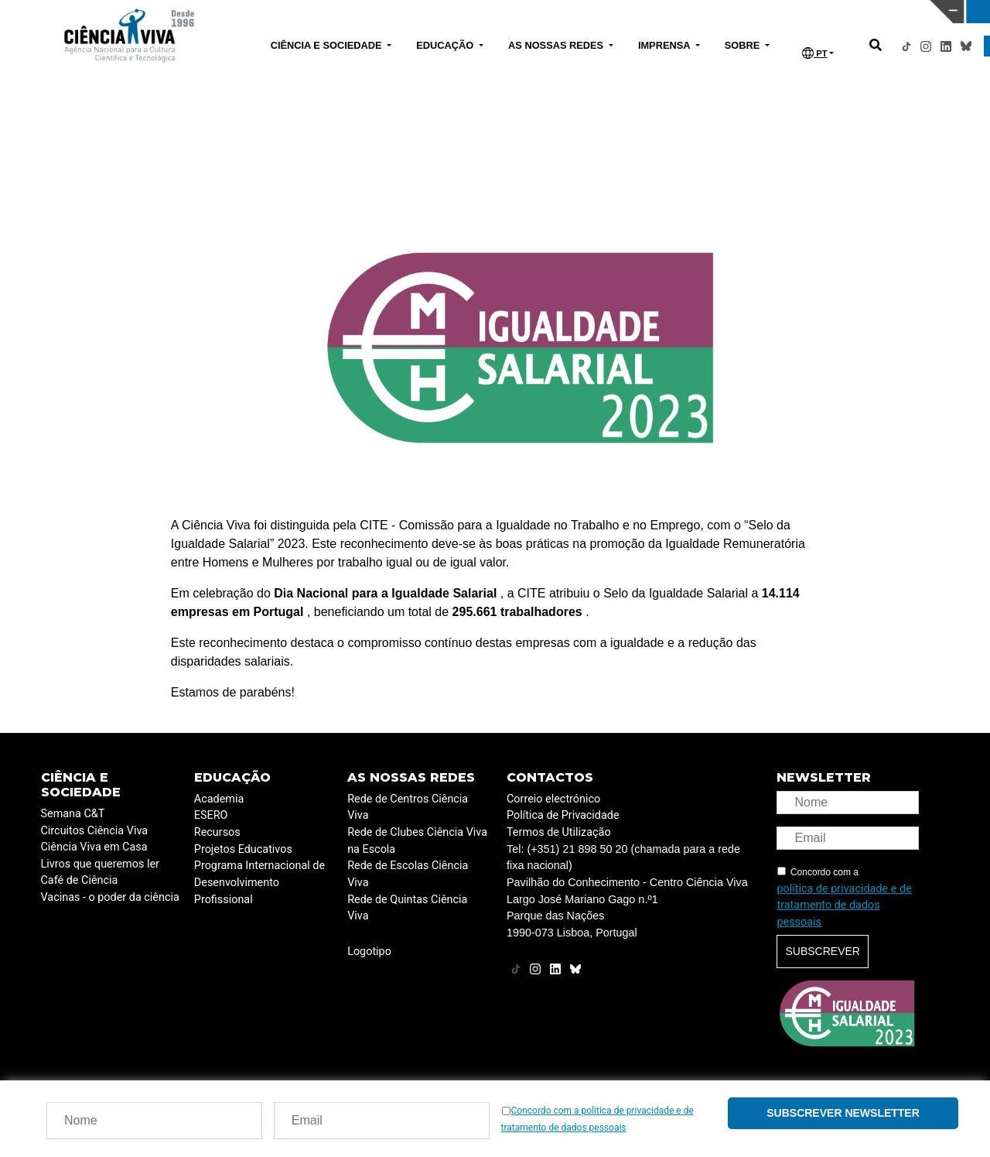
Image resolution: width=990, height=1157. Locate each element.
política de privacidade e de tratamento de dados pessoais (844, 905)
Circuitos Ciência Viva (94, 830)
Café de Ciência (79, 880)
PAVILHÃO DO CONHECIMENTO (436, 10)
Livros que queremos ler (100, 864)
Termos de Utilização (559, 832)
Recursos (217, 832)
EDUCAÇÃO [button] (446, 45)
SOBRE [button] (744, 45)
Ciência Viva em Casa (94, 847)
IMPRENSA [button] (665, 45)
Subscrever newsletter (843, 1113)
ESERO (211, 815)
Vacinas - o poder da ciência (110, 897)
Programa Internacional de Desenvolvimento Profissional (259, 882)
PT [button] (814, 53)
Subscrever (822, 951)
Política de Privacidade (563, 815)
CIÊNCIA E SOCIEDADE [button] (327, 45)
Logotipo (369, 951)
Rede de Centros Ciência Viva (407, 807)
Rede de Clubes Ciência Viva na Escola (417, 841)
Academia (219, 799)
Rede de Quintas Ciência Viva (407, 908)
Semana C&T (73, 813)
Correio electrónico (553, 799)
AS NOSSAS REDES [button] (557, 45)
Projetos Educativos (243, 849)
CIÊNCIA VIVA (657, 11)
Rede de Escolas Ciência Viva (407, 874)
